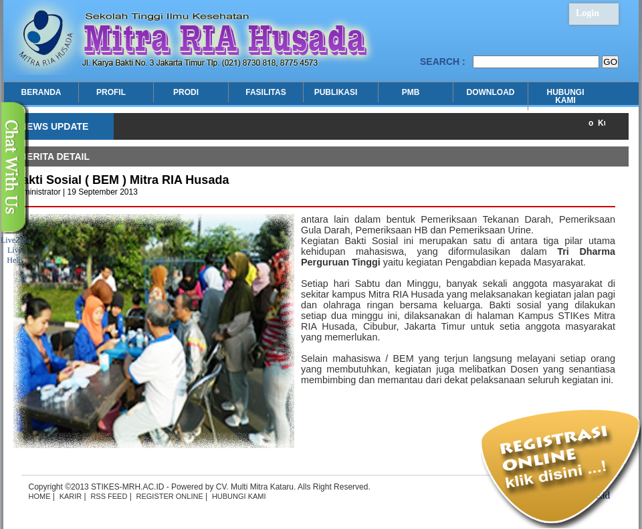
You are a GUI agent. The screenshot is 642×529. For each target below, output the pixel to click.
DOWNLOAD (491, 92)
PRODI (187, 93)
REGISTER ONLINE (169, 496)
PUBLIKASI (337, 93)
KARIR (71, 496)
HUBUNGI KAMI (565, 96)
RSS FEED (108, 496)
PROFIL (112, 93)
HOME (40, 496)
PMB (412, 93)
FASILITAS (265, 92)
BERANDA (41, 92)
